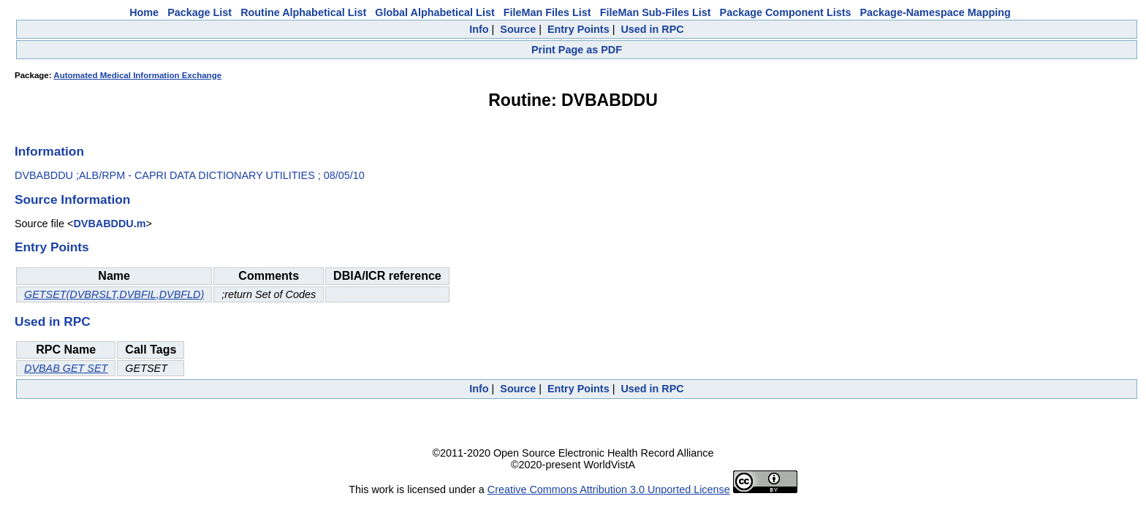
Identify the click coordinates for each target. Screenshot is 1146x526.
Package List (199, 12)
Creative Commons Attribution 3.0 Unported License (608, 489)
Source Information (72, 199)
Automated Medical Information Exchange (137, 75)
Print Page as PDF (576, 50)
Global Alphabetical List (434, 12)
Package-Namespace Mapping (935, 12)
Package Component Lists (785, 12)
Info (478, 29)
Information (49, 151)
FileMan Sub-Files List (655, 12)
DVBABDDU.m (109, 223)
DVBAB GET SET (65, 368)
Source (518, 29)
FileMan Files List (547, 12)
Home (144, 12)
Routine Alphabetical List (303, 12)
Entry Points (578, 29)
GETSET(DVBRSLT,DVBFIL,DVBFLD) (114, 294)
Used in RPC (652, 29)
